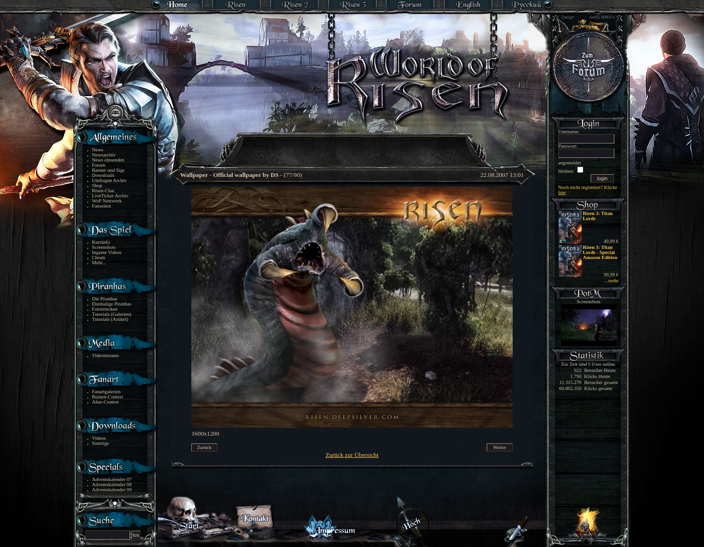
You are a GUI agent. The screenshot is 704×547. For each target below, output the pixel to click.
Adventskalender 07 (112, 479)
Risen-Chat (103, 190)
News (97, 149)
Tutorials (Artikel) (110, 319)
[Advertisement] (352, 144)
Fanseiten (101, 205)
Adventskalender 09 (112, 489)
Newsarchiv (104, 154)
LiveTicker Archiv (110, 195)
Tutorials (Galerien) (111, 314)
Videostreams (105, 355)
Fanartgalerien (106, 391)
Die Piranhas (104, 298)
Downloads (103, 175)
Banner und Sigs (108, 170)
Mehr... (99, 262)
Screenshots (104, 247)
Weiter (499, 447)
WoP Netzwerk (107, 200)
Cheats (98, 257)
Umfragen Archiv (109, 180)
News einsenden (108, 160)
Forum (98, 165)
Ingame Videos (107, 252)
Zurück (204, 447)
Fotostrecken (104, 309)
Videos (99, 438)
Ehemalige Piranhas (111, 303)
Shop (97, 185)
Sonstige (100, 443)
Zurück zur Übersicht (352, 454)
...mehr (612, 280)
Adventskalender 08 (112, 484)
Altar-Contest (105, 401)
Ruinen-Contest (107, 396)
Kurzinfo (101, 242)
